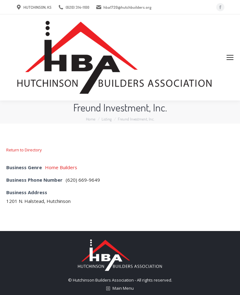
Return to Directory (24, 150)
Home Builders (61, 167)
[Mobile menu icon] (230, 57)
